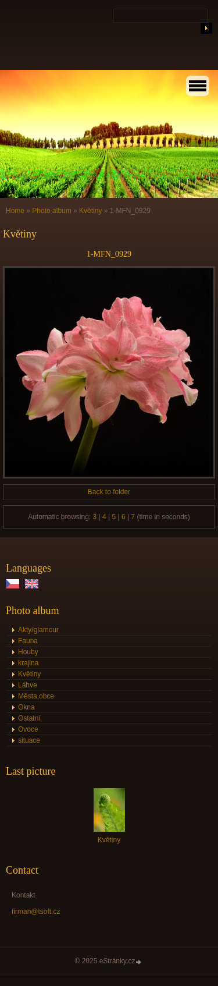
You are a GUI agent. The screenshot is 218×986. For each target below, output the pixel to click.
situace (29, 740)
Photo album (51, 211)
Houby (28, 652)
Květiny (90, 211)
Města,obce (36, 696)
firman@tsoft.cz (36, 911)
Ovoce (28, 729)
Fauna (28, 641)
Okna (26, 707)
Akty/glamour (38, 630)
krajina (28, 663)
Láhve (27, 685)
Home (15, 211)
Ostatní (29, 718)
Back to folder (109, 492)
